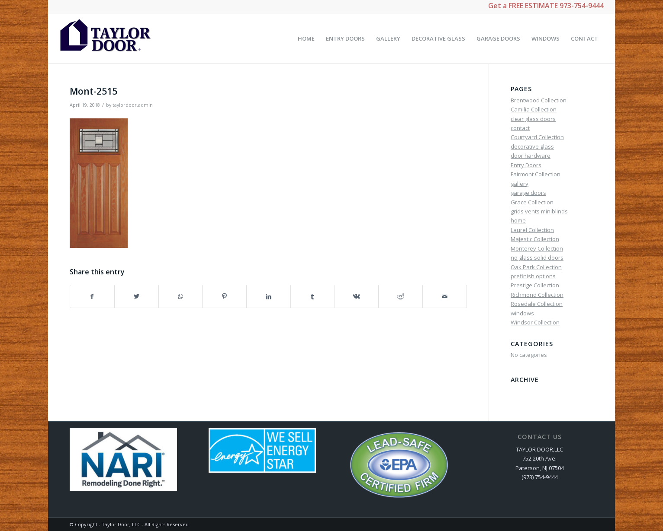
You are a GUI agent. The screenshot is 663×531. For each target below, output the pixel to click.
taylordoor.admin (133, 105)
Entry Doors (526, 165)
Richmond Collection (537, 295)
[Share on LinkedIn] (268, 296)
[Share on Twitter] (136, 296)
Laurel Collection (532, 230)
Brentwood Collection (538, 100)
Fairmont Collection (535, 174)
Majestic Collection (535, 239)
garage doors (528, 193)
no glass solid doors (537, 257)
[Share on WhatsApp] (181, 296)
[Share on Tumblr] (313, 296)
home (518, 220)
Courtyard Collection (537, 137)
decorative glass (532, 146)
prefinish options (533, 276)
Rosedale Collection (537, 304)
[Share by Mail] (445, 296)
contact (520, 128)
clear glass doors (533, 119)
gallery (519, 184)
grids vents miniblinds (539, 211)
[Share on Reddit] (400, 296)
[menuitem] (306, 38)
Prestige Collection (535, 285)
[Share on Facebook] (92, 296)
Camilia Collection (534, 109)
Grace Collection (532, 202)
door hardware (530, 155)
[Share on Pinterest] (224, 296)
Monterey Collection (537, 248)
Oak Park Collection (536, 267)
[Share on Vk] (357, 296)
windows (522, 313)
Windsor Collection (535, 322)
